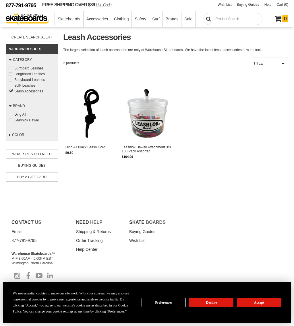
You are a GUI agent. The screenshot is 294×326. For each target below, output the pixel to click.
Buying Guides (248, 5)
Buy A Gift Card (32, 177)
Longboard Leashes (29, 74)
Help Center (87, 249)
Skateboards (69, 19)
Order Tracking (89, 240)
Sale (188, 19)
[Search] (233, 19)
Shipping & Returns (93, 231)
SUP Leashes (24, 86)
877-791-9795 (21, 5)
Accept (259, 302)
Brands (172, 19)
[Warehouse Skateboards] (30, 19)
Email (16, 231)
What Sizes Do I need (32, 154)
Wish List (225, 5)
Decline (211, 302)
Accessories (97, 19)
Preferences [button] (116, 311)
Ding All (20, 114)
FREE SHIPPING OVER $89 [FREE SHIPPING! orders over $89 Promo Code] (76, 4)
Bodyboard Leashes (29, 80)
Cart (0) (282, 5)
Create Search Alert (31, 37)
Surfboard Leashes (28, 68)
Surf (156, 19)
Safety (140, 19)
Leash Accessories (28, 91)
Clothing (121, 19)
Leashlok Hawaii (26, 120)
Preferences (163, 302)
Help (268, 5)
